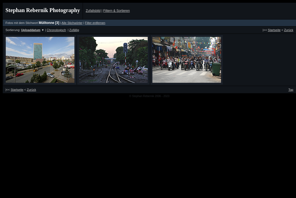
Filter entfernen (95, 22)
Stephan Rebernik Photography (42, 10)
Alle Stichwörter (72, 22)
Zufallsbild (93, 11)
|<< (272, 30)
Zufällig (74, 30)
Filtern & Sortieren (116, 11)
